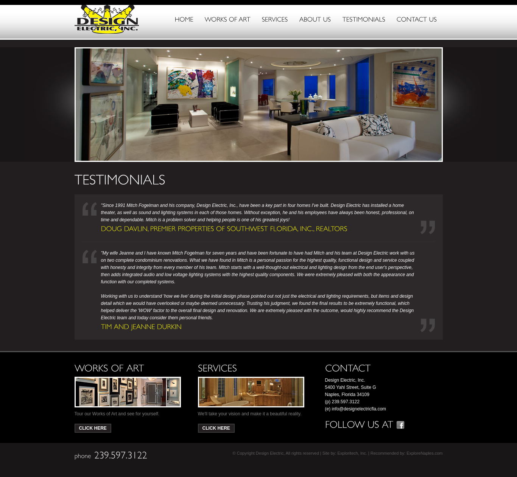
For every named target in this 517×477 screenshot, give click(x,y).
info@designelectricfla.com (359, 409)
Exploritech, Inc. (352, 453)
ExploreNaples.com (424, 453)
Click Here (93, 428)
